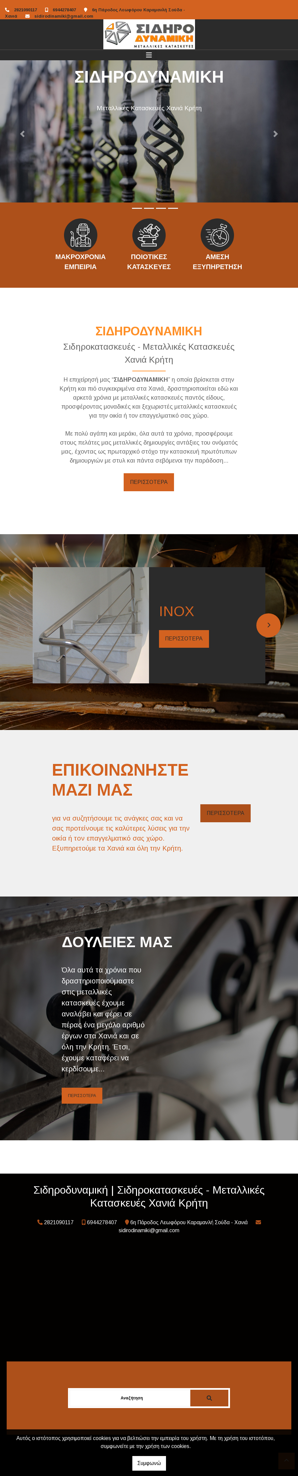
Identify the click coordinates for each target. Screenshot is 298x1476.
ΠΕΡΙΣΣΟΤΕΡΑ (149, 482)
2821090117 (25, 9)
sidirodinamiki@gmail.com (63, 16)
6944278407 (64, 9)
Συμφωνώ (149, 1463)
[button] (22, 133)
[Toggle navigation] (149, 55)
